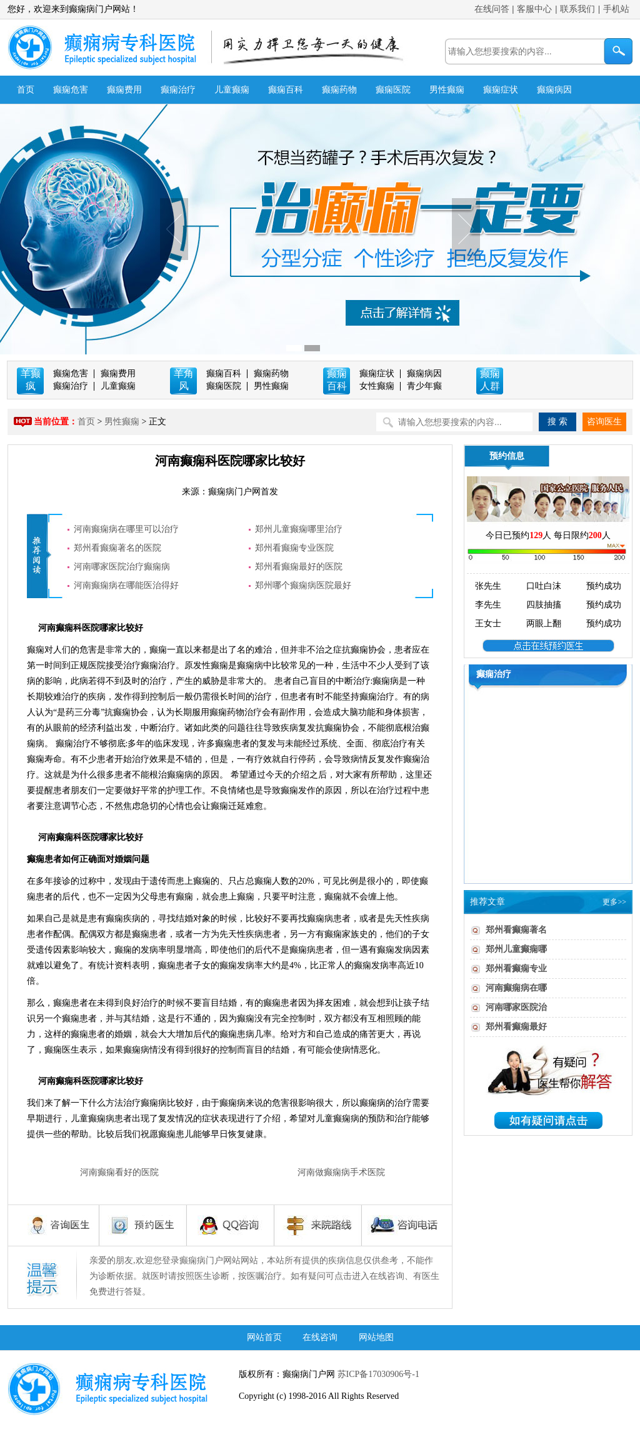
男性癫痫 (446, 89)
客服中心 (534, 9)
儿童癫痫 (231, 89)
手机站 (616, 9)
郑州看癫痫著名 (516, 929)
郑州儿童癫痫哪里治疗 (298, 529)
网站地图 (376, 1337)
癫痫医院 (393, 89)
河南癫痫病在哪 (516, 988)
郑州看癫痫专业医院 (294, 548)
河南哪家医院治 (516, 1007)
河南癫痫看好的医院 (119, 1172)
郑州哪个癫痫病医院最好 (303, 585)
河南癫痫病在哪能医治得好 (126, 585)
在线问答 (491, 9)
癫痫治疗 (178, 89)
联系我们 (577, 9)
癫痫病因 (554, 89)
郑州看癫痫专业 (516, 968)
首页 (25, 89)
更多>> (614, 902)
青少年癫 (424, 386)
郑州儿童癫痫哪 (516, 949)
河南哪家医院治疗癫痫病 (122, 566)
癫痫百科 (285, 89)
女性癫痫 (376, 386)
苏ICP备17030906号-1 (377, 1374)
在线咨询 (320, 1337)
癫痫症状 (500, 89)
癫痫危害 (70, 89)
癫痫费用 (124, 89)
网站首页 (264, 1337)
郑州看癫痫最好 (516, 1026)
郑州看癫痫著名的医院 (117, 548)
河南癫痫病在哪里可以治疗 (126, 529)
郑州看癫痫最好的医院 (298, 566)
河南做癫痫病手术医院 (341, 1172)
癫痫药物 (339, 89)
